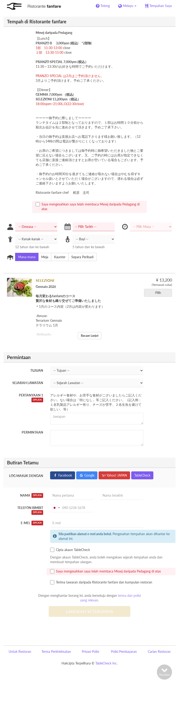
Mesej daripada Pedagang (54, 33)
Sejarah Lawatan (27, 383)
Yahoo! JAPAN (114, 475)
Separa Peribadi (80, 257)
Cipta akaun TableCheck (70, 550)
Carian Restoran (159, 652)
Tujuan (36, 370)
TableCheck (142, 475)
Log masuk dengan (26, 476)
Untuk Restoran (20, 652)
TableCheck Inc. (106, 663)
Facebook (62, 475)
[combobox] (55, 508)
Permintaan (32, 432)
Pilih (159, 293)
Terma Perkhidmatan (56, 652)
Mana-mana (25, 257)
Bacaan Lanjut (89, 335)
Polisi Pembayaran (124, 652)
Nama (31, 495)
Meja (43, 257)
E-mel (32, 523)
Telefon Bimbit (30, 510)
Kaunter (58, 257)
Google (86, 475)
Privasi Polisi (90, 652)
